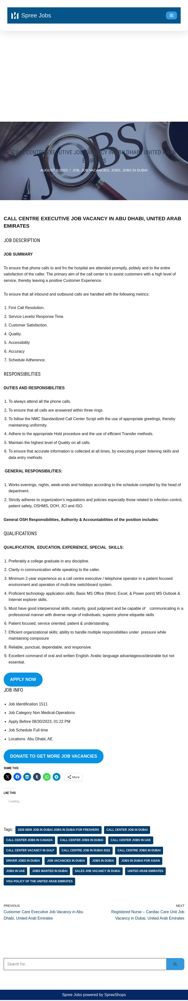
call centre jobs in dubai (139, 851)
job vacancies (95, 170)
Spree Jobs (72, 996)
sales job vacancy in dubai (97, 872)
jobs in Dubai (135, 170)
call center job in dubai (127, 831)
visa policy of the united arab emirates (39, 882)
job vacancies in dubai (66, 862)
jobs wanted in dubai (50, 872)
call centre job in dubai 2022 (86, 851)
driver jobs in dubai (23, 862)
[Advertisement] (94, 77)
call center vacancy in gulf (30, 851)
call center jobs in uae (131, 841)
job (75, 170)
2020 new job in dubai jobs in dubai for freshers (58, 831)
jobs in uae (15, 872)
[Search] (85, 965)
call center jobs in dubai (82, 841)
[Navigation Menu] (171, 15)
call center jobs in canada (29, 841)
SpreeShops (115, 996)
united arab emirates (146, 872)
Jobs (115, 170)
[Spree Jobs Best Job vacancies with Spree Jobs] (31, 15)
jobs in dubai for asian (141, 862)
